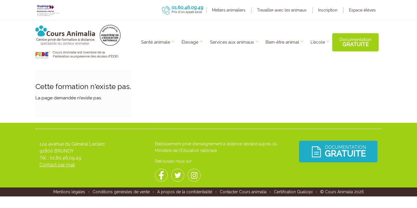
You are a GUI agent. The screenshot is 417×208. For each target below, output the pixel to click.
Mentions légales (69, 192)
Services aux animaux (232, 42)
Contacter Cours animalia (243, 192)
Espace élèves (362, 10)
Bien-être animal (282, 42)
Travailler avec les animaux (282, 10)
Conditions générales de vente (121, 192)
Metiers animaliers (228, 10)
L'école (318, 42)
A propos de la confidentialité (184, 192)
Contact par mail (57, 165)
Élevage (190, 42)
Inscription (327, 10)
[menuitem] (155, 42)
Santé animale (155, 42)
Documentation (355, 42)
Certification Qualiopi (293, 192)
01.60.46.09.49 (65, 158)
